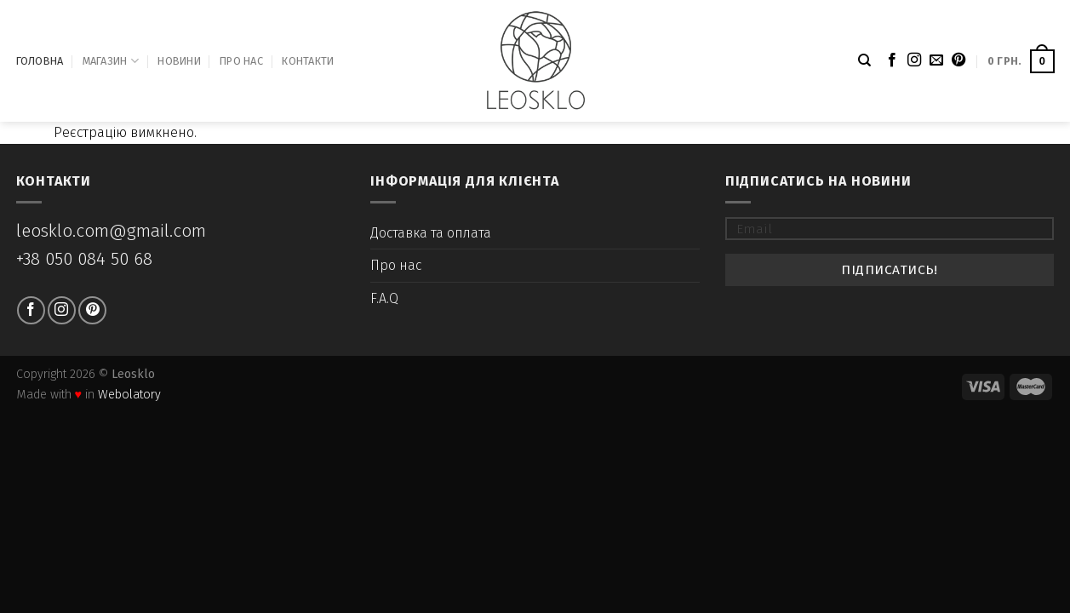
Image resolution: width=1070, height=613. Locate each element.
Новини (179, 60)
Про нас (241, 60)
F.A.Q (384, 298)
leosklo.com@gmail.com (111, 231)
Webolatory (129, 394)
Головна (40, 60)
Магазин (111, 61)
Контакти (308, 60)
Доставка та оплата (430, 233)
